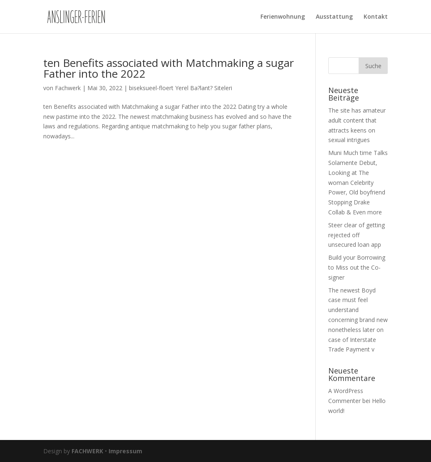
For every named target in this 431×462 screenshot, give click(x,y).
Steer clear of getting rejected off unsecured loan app (356, 235)
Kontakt (376, 17)
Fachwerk (68, 88)
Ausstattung (334, 17)
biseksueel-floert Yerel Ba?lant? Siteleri (180, 88)
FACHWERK (87, 451)
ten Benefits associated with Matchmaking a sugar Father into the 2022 (168, 68)
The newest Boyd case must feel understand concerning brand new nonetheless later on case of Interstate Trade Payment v (358, 320)
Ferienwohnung (282, 17)
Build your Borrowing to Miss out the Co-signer (356, 267)
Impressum (125, 451)
